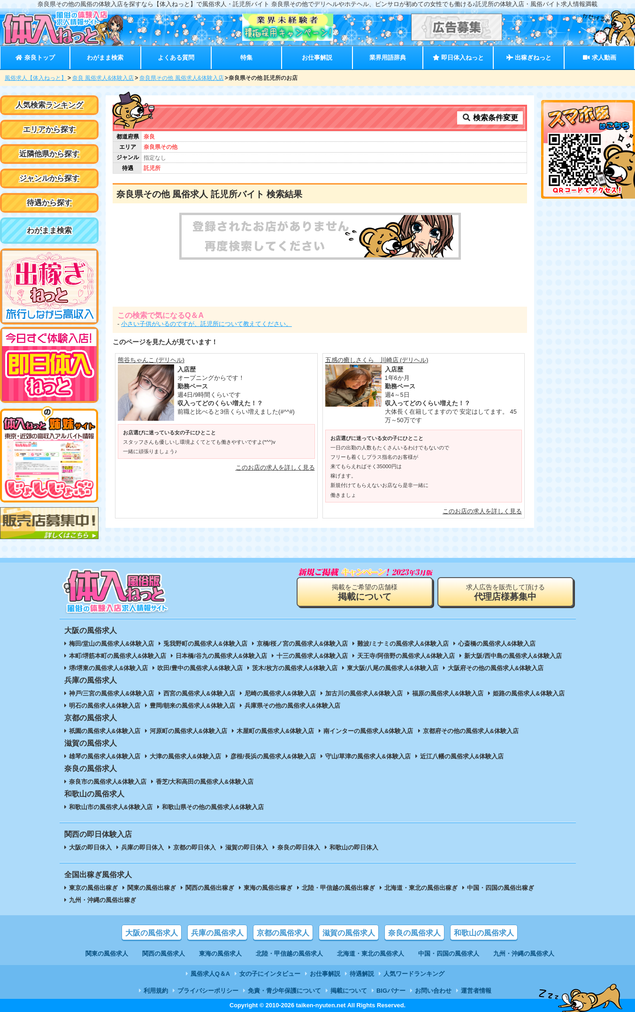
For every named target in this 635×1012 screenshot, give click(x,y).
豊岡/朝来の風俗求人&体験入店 (192, 705)
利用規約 (156, 990)
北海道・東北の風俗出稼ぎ (421, 887)
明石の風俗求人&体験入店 (104, 705)
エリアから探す (49, 129)
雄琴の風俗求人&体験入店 (104, 756)
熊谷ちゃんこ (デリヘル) (151, 359)
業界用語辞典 (387, 57)
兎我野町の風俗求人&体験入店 (205, 643)
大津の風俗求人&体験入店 (185, 756)
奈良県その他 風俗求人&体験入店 (181, 78)
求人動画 (599, 57)
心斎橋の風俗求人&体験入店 (497, 643)
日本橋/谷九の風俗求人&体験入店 (221, 655)
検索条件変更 (490, 118)
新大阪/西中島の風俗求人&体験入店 (513, 655)
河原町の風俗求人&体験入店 (188, 730)
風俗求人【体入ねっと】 (36, 78)
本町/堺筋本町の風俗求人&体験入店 (118, 655)
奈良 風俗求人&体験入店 (103, 78)
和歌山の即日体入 (353, 847)
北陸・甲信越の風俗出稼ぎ (338, 887)
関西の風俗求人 (163, 953)
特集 (246, 57)
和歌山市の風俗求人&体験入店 (111, 807)
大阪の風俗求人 (151, 933)
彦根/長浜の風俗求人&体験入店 (273, 756)
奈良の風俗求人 (414, 933)
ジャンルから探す (49, 178)
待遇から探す (49, 203)
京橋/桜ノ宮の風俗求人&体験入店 (302, 643)
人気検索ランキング (49, 105)
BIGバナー (390, 990)
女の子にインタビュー (269, 973)
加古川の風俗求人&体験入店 (364, 693)
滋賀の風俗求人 (348, 933)
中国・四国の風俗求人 (448, 953)
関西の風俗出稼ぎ (209, 887)
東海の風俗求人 (220, 953)
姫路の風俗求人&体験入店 (528, 693)
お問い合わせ (433, 990)
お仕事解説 (317, 57)
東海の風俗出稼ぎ (268, 887)
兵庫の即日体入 (142, 847)
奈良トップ (35, 57)
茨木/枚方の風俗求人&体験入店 (294, 668)
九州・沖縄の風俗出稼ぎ (102, 900)
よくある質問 (176, 57)
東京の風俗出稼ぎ (93, 887)
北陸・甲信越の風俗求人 (289, 953)
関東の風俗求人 (106, 953)
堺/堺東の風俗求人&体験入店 (108, 668)
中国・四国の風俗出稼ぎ (500, 887)
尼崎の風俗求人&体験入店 (280, 693)
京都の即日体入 (194, 847)
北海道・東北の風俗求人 (370, 953)
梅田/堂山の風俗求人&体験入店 (111, 643)
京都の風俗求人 (283, 933)
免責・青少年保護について (284, 990)
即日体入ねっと (458, 57)
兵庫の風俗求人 (217, 933)
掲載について (348, 990)
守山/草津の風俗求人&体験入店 (368, 756)
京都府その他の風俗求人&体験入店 (471, 730)
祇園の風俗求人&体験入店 (104, 730)
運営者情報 (476, 990)
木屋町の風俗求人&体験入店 (275, 730)
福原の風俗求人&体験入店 (447, 693)
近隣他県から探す (49, 154)
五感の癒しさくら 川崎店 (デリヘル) (376, 359)
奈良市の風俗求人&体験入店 (107, 781)
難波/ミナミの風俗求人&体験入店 (403, 643)
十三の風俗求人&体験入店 (312, 655)
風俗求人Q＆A (210, 973)
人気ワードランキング (413, 973)
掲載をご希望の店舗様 (365, 592)
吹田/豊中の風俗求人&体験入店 (200, 668)
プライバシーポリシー (207, 990)
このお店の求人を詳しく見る (275, 467)
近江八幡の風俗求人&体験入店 (462, 756)
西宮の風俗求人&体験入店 (199, 693)
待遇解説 (362, 973)
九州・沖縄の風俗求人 (523, 953)
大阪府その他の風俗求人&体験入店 (495, 668)
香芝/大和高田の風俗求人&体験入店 (204, 781)
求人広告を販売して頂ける (505, 592)
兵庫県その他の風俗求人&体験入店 (292, 705)
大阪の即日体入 (90, 847)
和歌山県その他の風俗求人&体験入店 (213, 807)
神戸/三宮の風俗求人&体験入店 (111, 693)
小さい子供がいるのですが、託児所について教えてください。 (206, 323)
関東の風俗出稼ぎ (151, 887)
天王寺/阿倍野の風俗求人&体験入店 (406, 655)
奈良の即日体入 (298, 847)
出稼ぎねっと (529, 57)
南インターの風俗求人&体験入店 (368, 730)
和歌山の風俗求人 (484, 933)
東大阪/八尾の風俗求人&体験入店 (392, 668)
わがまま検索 (105, 57)
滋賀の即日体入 (246, 847)
